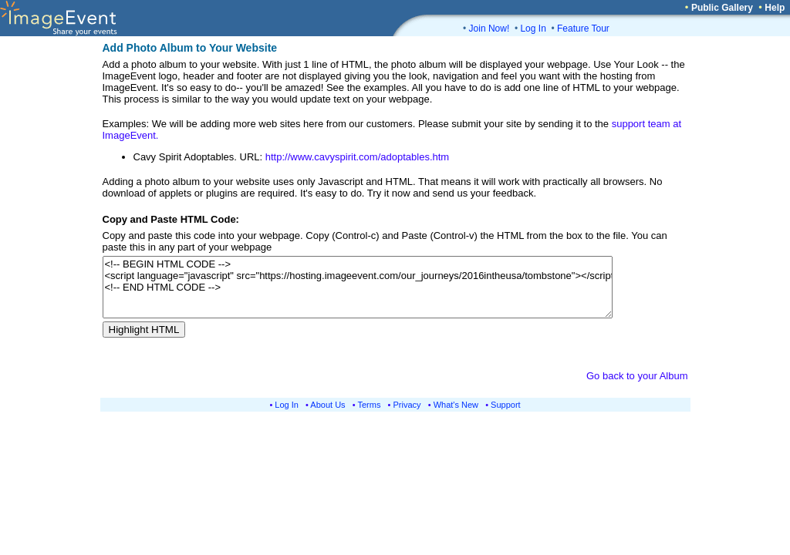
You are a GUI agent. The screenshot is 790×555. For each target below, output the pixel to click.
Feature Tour (583, 28)
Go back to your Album (637, 376)
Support (506, 404)
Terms (369, 404)
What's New (456, 404)
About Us (327, 404)
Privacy (407, 404)
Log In (532, 28)
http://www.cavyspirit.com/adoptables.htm (357, 157)
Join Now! (489, 28)
